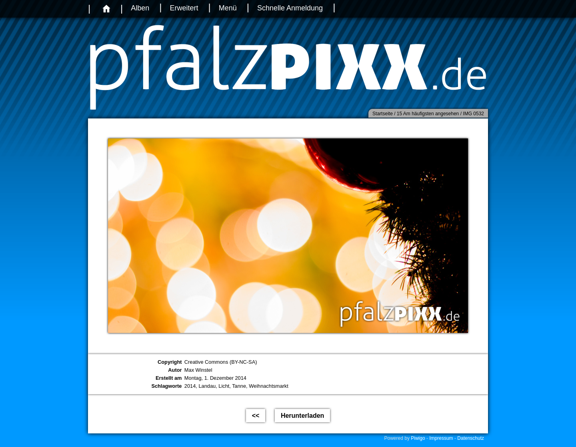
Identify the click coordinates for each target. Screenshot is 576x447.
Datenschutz (470, 438)
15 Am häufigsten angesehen (428, 113)
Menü (228, 8)
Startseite (382, 113)
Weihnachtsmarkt (268, 386)
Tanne (239, 386)
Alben (140, 8)
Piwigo (418, 438)
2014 (190, 386)
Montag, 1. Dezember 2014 (215, 378)
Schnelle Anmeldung (290, 8)
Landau (207, 386)
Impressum (441, 438)
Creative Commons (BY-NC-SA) (220, 362)
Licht (223, 386)
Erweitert (184, 8)
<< (256, 415)
